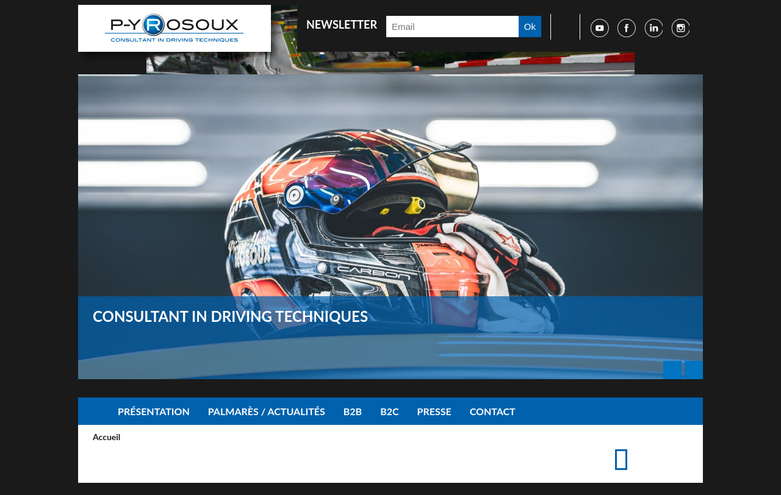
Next (694, 370)
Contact (493, 411)
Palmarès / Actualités (266, 411)
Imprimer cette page (641, 447)
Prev (672, 370)
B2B (353, 411)
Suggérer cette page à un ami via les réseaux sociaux (680, 447)
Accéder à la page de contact (661, 447)
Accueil (93, 411)
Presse (434, 411)
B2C (389, 411)
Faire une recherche (561, 27)
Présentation (154, 411)
